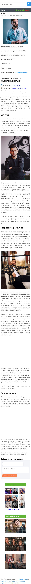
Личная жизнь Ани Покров (14, 528)
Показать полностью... (12, 509)
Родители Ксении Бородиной (14, 546)
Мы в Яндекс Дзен (14, 583)
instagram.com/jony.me (18, 88)
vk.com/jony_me (16, 85)
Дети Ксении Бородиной (13, 564)
